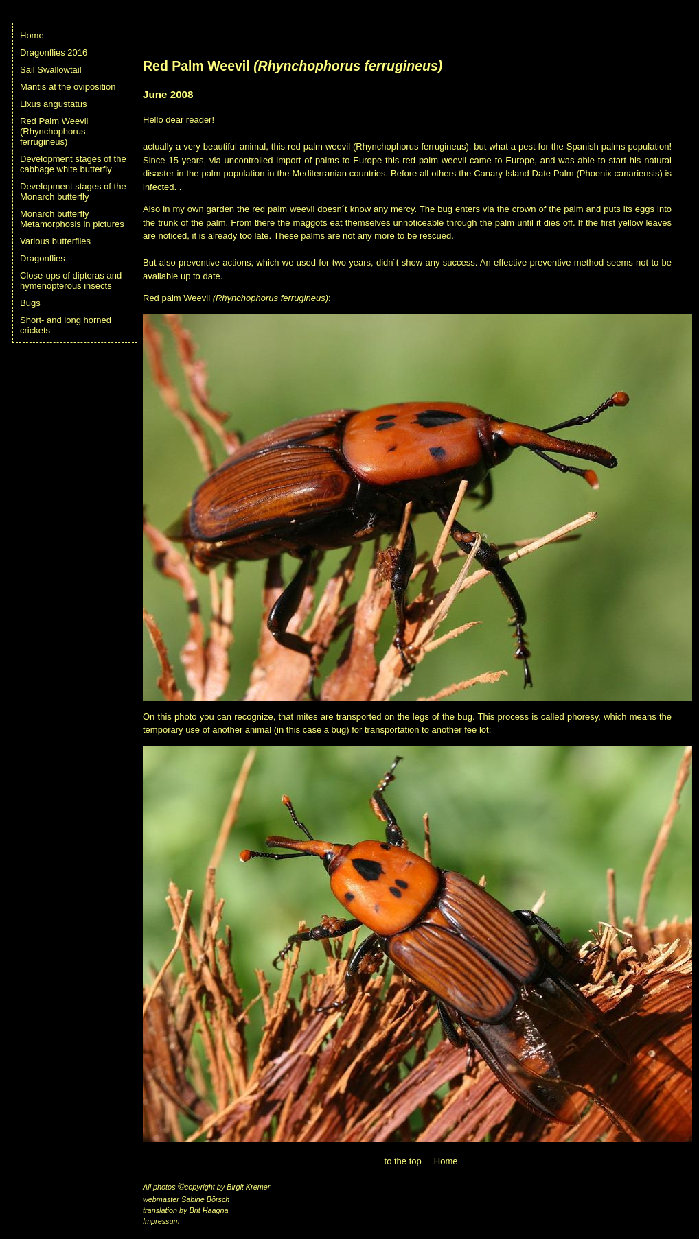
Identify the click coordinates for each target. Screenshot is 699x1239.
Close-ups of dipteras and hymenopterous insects (71, 280)
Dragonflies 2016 (53, 52)
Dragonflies (42, 258)
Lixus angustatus (53, 104)
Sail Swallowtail (51, 69)
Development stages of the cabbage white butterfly (73, 164)
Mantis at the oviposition (67, 87)
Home (32, 35)
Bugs (30, 303)
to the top (403, 1161)
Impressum (161, 1221)
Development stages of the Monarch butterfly (73, 191)
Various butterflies (55, 241)
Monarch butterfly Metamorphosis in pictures (72, 219)
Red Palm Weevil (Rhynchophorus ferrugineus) (54, 131)
